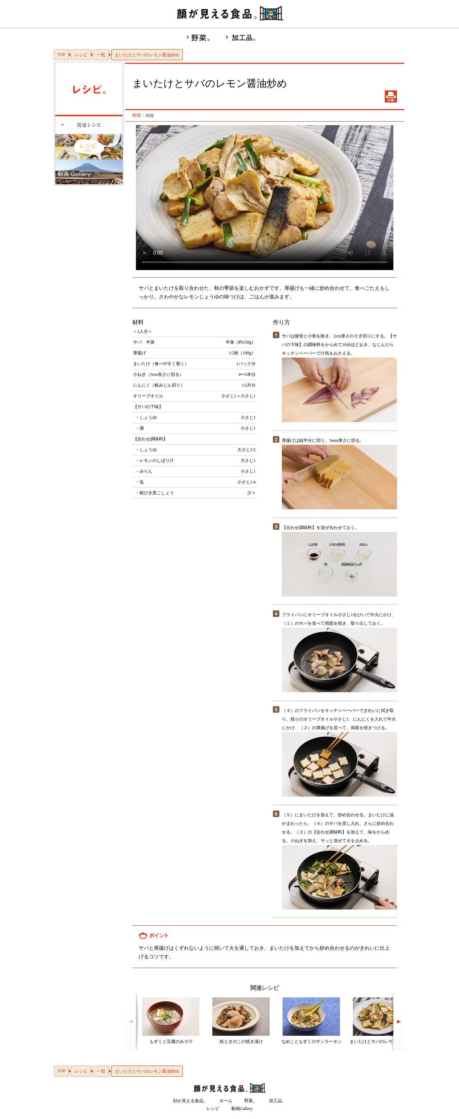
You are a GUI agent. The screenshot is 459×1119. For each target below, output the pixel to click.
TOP (61, 54)
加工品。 (277, 1100)
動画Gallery (242, 1108)
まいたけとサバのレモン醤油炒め (382, 1041)
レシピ (81, 54)
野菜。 (250, 1100)
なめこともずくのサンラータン (311, 1041)
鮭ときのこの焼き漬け (241, 1041)
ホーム (225, 1100)
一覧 (101, 54)
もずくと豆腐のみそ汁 (171, 1041)
